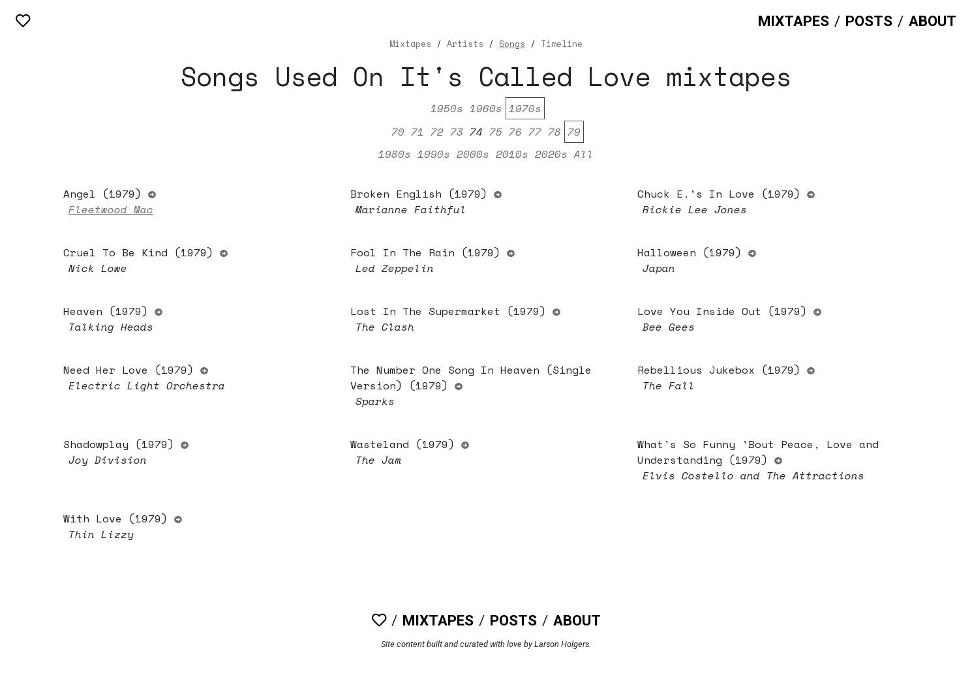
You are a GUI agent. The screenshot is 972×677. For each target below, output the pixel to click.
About (932, 20)
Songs (512, 44)
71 (417, 132)
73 (456, 132)
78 (554, 132)
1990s (434, 154)
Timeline (562, 44)
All (584, 154)
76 (515, 132)
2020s (551, 154)
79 (574, 132)
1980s (394, 154)
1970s (525, 108)
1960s (486, 108)
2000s (473, 154)
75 (495, 132)
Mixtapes (793, 20)
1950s (447, 108)
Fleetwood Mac (110, 209)
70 (397, 132)
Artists (465, 44)
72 (437, 132)
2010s (512, 154)
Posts (868, 20)
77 (534, 132)
